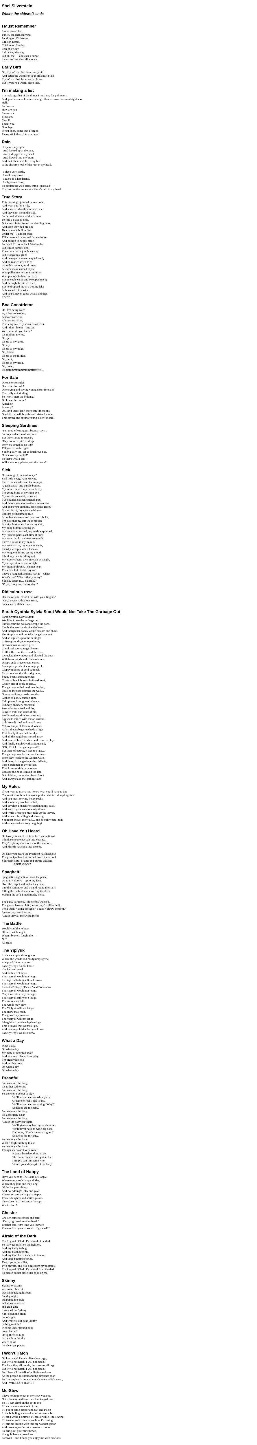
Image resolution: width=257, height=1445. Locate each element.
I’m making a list (18, 90)
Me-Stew (10, 1390)
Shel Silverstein (17, 6)
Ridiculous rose (17, 592)
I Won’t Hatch (15, 1353)
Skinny (8, 1280)
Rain (6, 142)
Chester (9, 1212)
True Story (12, 197)
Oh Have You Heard (21, 831)
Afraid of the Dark (19, 1236)
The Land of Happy (20, 1171)
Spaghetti (11, 872)
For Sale (10, 377)
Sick (6, 470)
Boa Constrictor (17, 304)
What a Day (13, 1040)
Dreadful (10, 1078)
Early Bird (11, 67)
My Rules (11, 786)
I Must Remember (19, 26)
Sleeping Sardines (19, 425)
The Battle (12, 923)
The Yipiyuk (13, 950)
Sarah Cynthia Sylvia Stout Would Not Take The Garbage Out (61, 611)
